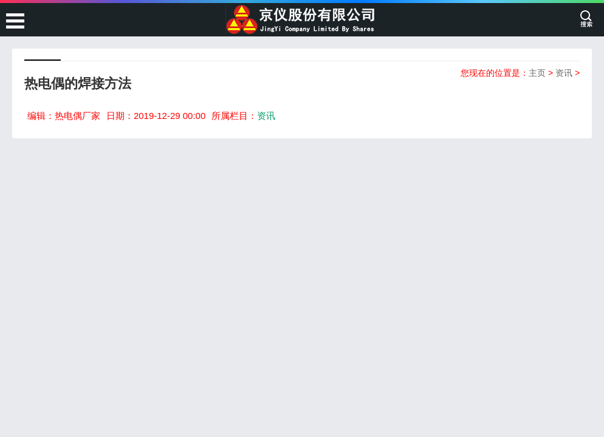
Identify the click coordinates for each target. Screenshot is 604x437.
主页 (537, 73)
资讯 (563, 73)
